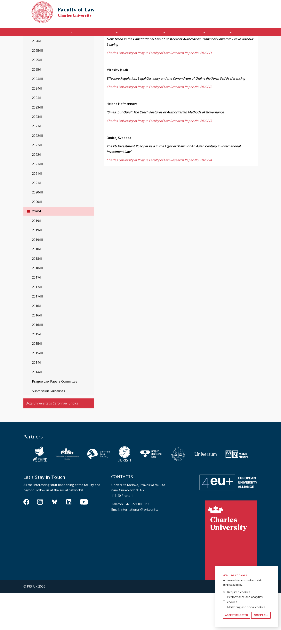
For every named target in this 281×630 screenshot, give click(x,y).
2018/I (36, 286)
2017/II (37, 324)
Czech (254, 14)
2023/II (37, 153)
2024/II (37, 125)
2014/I (36, 399)
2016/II (37, 352)
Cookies (234, 6)
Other (249, 34)
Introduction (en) (43, 34)
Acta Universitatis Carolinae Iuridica (52, 440)
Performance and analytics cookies (245, 599)
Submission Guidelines (48, 428)
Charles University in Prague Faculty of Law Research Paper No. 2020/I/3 (159, 158)
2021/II (37, 210)
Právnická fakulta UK (24, 44)
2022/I (36, 191)
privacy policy (234, 584)
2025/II (37, 97)
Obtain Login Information (175, 20)
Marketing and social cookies (246, 607)
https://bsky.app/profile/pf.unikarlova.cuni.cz (55, 539)
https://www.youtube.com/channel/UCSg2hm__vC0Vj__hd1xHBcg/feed (84, 539)
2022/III (37, 172)
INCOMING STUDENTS (90, 34)
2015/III (37, 390)
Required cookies (238, 592)
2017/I (36, 314)
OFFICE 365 (204, 20)
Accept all (260, 615)
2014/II (37, 409)
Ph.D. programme (185, 34)
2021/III (37, 201)
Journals (222, 34)
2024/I (36, 135)
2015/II (37, 380)
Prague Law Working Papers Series (64, 43)
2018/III (37, 305)
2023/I (36, 163)
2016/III (37, 362)
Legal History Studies (41, 54)
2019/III (37, 276)
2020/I (36, 248)
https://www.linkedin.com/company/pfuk (69, 539)
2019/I (36, 258)
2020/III (37, 229)
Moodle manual (234, 20)
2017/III (37, 333)
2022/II (37, 182)
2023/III (37, 144)
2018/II (37, 295)
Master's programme (139, 34)
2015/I (36, 371)
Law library (251, 6)
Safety (254, 20)
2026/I (36, 78)
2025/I (36, 106)
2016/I (36, 343)
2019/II (37, 267)
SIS (217, 20)
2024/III (37, 116)
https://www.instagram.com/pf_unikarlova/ (40, 539)
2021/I (36, 220)
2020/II (37, 239)
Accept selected (236, 615)
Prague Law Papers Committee (54, 418)
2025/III (37, 87)
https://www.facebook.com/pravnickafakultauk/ (26, 539)
